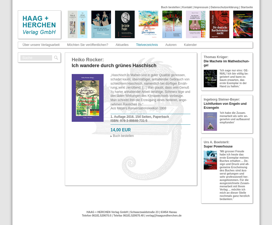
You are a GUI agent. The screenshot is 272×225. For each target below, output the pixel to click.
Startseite (247, 7)
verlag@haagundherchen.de (163, 215)
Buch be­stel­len (123, 136)
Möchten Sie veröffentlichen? (87, 45)
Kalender (190, 45)
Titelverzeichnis (147, 45)
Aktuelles (122, 45)
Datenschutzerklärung (225, 7)
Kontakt (187, 7)
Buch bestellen (170, 7)
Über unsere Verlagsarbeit (41, 45)
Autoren (171, 45)
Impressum (201, 7)
